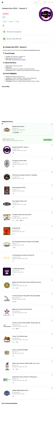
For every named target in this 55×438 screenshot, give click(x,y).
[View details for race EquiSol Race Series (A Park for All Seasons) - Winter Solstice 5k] (27, 380)
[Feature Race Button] (11, 21)
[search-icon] (44, 2)
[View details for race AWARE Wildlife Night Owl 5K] (27, 393)
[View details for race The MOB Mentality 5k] (27, 272)
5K (4, 17)
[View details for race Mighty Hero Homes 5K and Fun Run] (27, 312)
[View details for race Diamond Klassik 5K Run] (27, 190)
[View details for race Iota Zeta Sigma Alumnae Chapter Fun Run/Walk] (27, 244)
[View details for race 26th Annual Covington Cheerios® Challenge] (27, 177)
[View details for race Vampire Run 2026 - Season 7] (27, 150)
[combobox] (38, 2)
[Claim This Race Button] (17, 21)
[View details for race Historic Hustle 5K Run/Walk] (27, 353)
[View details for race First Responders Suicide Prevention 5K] (27, 258)
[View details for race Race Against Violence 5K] (27, 204)
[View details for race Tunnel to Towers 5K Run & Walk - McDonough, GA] (27, 326)
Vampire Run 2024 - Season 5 (19, 59)
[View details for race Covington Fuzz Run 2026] (27, 163)
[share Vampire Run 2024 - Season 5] (3, 25)
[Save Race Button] (4, 21)
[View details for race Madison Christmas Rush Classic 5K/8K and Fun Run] (27, 285)
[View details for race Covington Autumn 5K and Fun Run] (27, 217)
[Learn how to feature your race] (27, 140)
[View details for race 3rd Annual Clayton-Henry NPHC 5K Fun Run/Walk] (27, 299)
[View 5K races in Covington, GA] (4, 17)
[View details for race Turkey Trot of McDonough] (27, 339)
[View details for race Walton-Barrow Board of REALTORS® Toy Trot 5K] (27, 366)
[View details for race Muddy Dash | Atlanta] (27, 129)
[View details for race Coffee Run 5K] (27, 231)
